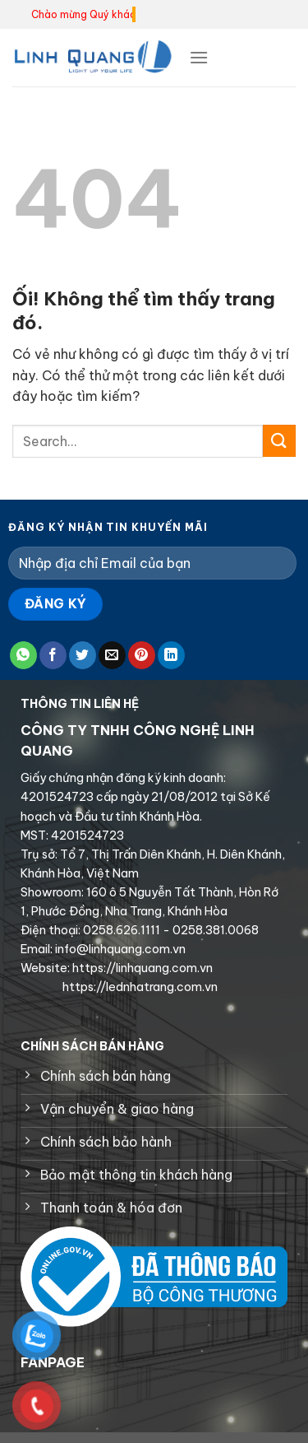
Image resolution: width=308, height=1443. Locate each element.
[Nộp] (279, 441)
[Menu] (199, 57)
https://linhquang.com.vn (141, 968)
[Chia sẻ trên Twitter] (82, 655)
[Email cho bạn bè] (112, 655)
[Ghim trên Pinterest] (141, 655)
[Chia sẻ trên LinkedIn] (171, 655)
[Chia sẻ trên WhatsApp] (23, 655)
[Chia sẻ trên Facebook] (53, 655)
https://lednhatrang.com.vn (139, 987)
